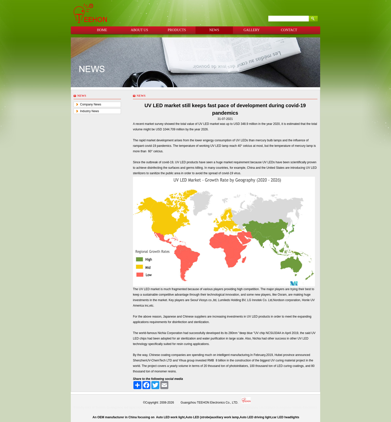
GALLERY (252, 30)
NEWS (214, 30)
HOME (102, 30)
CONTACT (289, 30)
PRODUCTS (177, 30)
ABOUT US (139, 30)
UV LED (204, 124)
